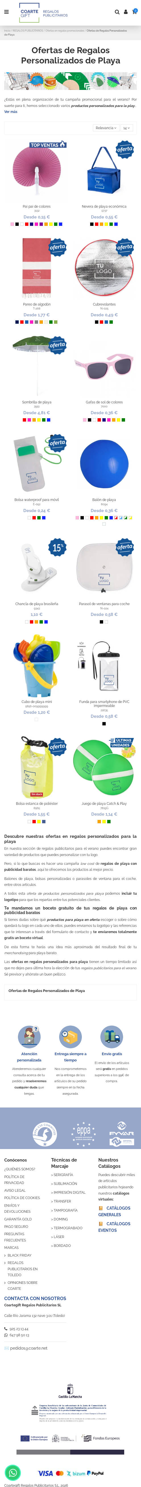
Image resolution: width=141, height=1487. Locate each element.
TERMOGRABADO (68, 1228)
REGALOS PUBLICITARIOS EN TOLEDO (23, 1269)
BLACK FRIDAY (20, 1255)
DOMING (61, 1219)
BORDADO (62, 1246)
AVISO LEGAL (15, 1191)
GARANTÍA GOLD (18, 1219)
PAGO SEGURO (16, 1227)
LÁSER (59, 1237)
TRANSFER (62, 1201)
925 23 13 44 (16, 1329)
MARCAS (11, 1248)
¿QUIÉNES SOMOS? (19, 1169)
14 (126, 128)
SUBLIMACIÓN (65, 1184)
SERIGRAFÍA (63, 1175)
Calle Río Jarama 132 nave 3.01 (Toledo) (34, 1316)
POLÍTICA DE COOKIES (22, 1198)
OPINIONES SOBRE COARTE (23, 1286)
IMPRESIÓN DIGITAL (70, 1193)
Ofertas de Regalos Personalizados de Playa (47, 991)
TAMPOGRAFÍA (66, 1210)
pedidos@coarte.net (28, 1348)
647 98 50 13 (16, 1335)
